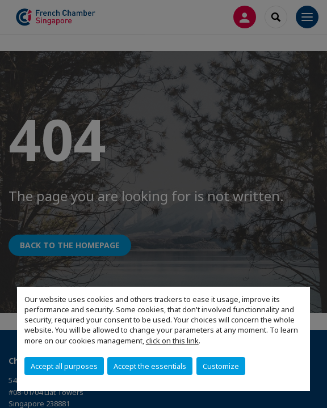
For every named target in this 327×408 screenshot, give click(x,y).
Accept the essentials (150, 366)
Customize (221, 366)
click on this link (172, 340)
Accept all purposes (64, 366)
